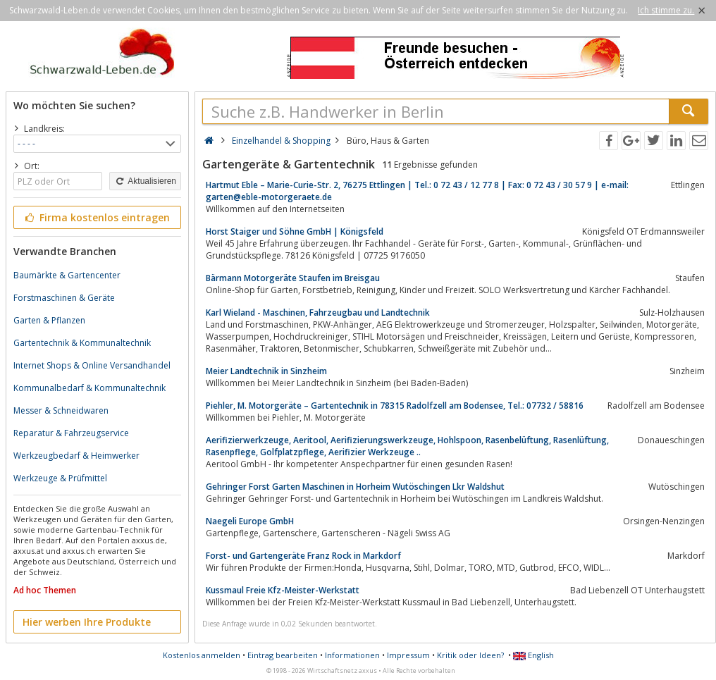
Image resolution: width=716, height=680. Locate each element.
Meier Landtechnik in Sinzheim (266, 371)
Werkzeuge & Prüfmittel (60, 478)
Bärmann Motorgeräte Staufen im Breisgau (293, 278)
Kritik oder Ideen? (470, 655)
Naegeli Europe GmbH (250, 521)
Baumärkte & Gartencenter (67, 275)
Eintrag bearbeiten (282, 655)
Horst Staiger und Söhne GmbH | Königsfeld (294, 231)
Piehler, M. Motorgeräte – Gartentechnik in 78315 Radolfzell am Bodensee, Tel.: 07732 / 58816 (395, 406)
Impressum (408, 655)
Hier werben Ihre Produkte (87, 622)
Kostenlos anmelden (201, 655)
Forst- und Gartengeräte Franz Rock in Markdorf (303, 556)
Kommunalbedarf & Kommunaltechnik (89, 388)
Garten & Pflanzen (49, 320)
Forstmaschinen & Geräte (64, 298)
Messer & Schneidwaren (61, 410)
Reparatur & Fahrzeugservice (71, 433)
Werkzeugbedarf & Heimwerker (76, 456)
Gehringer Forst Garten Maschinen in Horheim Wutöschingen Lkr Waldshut (355, 487)
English (533, 655)
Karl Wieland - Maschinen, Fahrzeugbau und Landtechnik (318, 313)
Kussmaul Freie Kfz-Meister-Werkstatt (282, 590)
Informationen (352, 655)
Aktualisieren (145, 181)
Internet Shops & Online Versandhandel (92, 365)
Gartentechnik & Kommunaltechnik (82, 343)
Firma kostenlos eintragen (96, 217)
